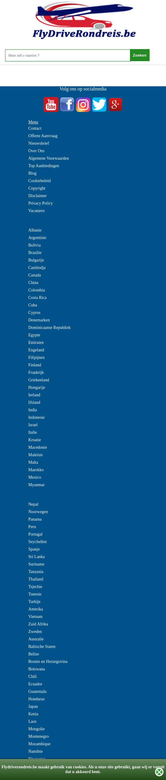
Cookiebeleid (39, 181)
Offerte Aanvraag (43, 136)
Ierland (34, 395)
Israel (33, 425)
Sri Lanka (36, 556)
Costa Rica (37, 297)
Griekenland (38, 380)
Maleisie (35, 455)
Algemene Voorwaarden (48, 158)
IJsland (34, 402)
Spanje (34, 549)
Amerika (35, 609)
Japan (33, 706)
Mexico (34, 477)
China (33, 282)
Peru (32, 526)
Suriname (36, 564)
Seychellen (37, 541)
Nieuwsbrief (38, 143)
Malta (33, 462)
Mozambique (39, 744)
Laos (32, 721)
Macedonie (37, 447)
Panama (35, 519)
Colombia (36, 290)
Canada (34, 275)
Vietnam (35, 616)
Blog (32, 173)
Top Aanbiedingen (43, 166)
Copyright (37, 188)
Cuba (32, 305)
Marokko (36, 470)
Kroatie (34, 440)
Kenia (33, 714)
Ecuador (35, 684)
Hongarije (36, 387)
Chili (32, 676)
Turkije (34, 601)
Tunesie (35, 594)
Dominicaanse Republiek (49, 327)
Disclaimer (37, 196)
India (32, 410)
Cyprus (34, 312)
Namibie (35, 751)
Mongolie (36, 729)
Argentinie (37, 237)
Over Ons (36, 151)
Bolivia (34, 245)
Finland (34, 365)
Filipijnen (36, 357)
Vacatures (36, 210)
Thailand (35, 579)
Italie (32, 432)
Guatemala (37, 691)
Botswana (36, 669)
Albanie (35, 230)
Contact (35, 128)
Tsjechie (35, 586)
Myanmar (36, 485)
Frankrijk (36, 372)
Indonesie (36, 417)
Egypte (34, 335)
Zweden (35, 631)
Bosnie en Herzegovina (48, 661)
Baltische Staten (42, 646)
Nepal (33, 504)
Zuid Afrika (38, 624)
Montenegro (38, 736)
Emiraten (36, 342)
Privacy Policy (40, 203)
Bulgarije (36, 260)
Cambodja (37, 267)
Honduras (36, 699)
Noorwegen (38, 512)
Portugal (35, 534)
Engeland (36, 350)
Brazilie (35, 252)
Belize (33, 654)
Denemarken (39, 320)
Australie (36, 639)
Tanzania (35, 571)
